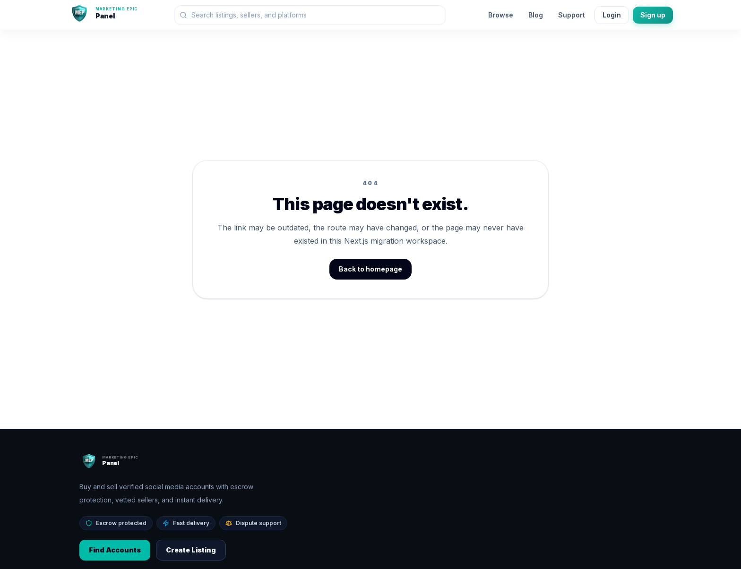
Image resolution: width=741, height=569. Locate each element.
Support (571, 15)
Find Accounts (115, 550)
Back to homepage (370, 269)
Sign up (652, 15)
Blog (535, 15)
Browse (500, 15)
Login (612, 15)
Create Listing (191, 550)
